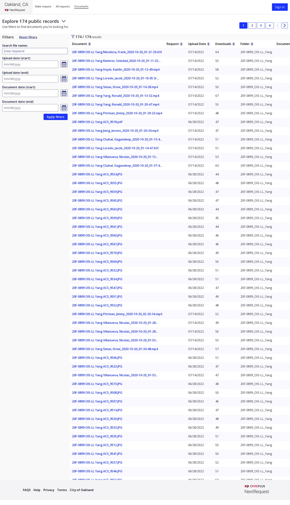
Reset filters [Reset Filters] (28, 37)
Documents (81, 6)
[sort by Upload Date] (208, 44)
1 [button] (243, 25)
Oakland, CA (16, 4)
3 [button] (261, 25)
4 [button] (269, 25)
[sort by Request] (181, 44)
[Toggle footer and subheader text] (63, 21)
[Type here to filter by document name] (35, 51)
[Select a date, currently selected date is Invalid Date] (64, 64)
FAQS (27, 490)
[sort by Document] (89, 44)
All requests (63, 6)
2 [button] (252, 25)
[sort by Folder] (252, 44)
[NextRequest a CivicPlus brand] (257, 490)
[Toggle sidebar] (73, 36)
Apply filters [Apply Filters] (55, 117)
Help (37, 490)
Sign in (280, 7)
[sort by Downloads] (233, 44)
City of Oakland (81, 490)
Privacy (48, 490)
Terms (62, 490)
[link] (56, 117)
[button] (277, 25)
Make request (43, 6)
